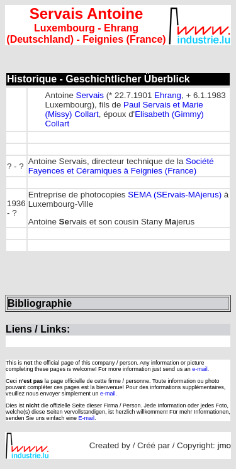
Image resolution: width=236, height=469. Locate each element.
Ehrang (167, 95)
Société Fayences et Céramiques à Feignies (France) (121, 166)
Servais (90, 95)
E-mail (87, 418)
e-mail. (200, 369)
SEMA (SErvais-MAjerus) (175, 194)
